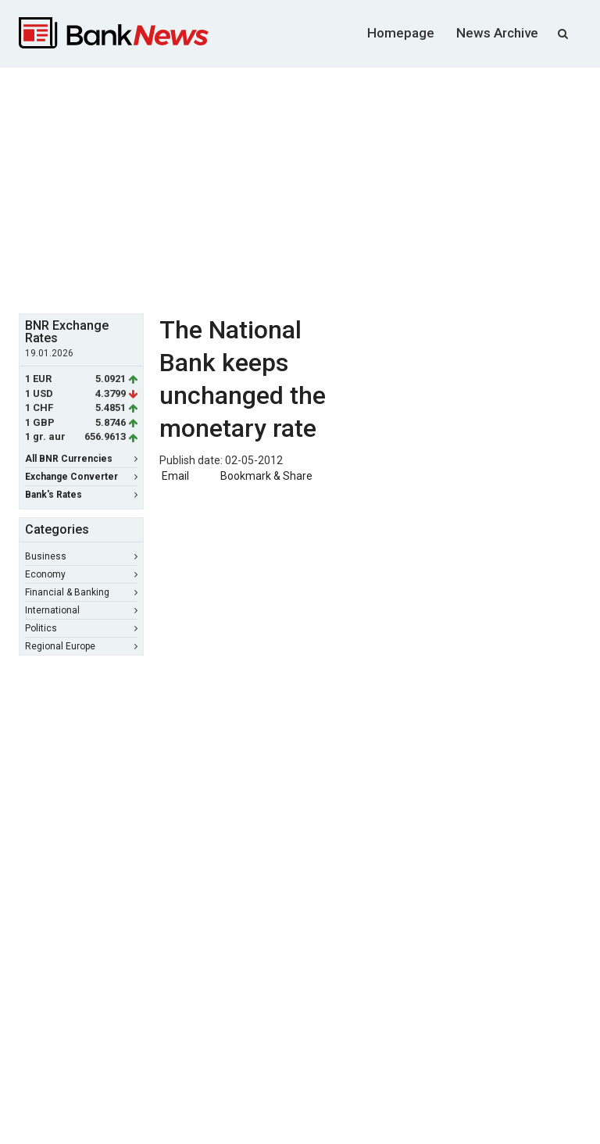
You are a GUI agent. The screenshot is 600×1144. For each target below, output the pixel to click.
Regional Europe (81, 646)
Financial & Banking (81, 592)
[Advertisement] (309, 188)
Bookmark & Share (266, 476)
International (81, 610)
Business (81, 556)
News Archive (497, 33)
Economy (81, 574)
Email (174, 476)
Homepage (400, 33)
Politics (81, 628)
